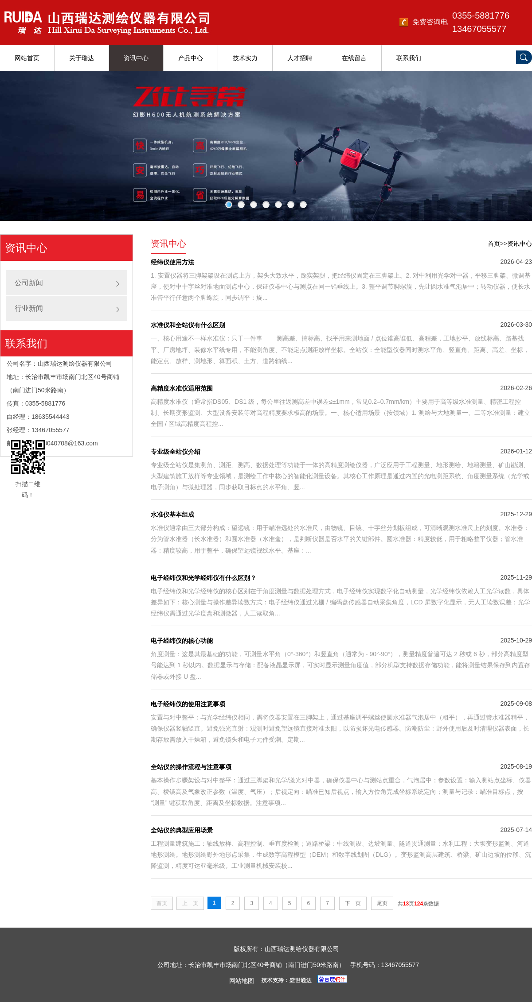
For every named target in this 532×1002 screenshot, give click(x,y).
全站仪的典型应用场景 (182, 830)
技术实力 (245, 58)
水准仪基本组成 (172, 514)
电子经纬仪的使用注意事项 (188, 704)
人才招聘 (299, 58)
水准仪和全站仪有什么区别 (188, 325)
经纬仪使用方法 (172, 262)
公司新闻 (29, 282)
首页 (494, 243)
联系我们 (408, 58)
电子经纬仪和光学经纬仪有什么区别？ (203, 577)
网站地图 (241, 980)
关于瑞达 (81, 58)
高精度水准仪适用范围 (182, 388)
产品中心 (190, 58)
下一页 (353, 903)
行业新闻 (29, 308)
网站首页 (27, 58)
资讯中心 (136, 58)
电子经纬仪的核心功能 (182, 640)
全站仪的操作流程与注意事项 (191, 766)
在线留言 (354, 58)
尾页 (382, 903)
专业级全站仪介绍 (175, 451)
